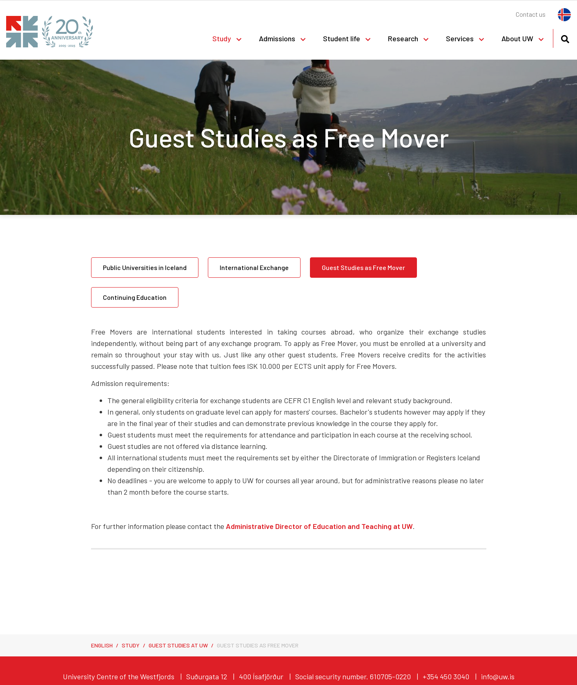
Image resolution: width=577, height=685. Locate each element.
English (102, 645)
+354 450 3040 (446, 676)
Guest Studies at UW (178, 645)
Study (131, 645)
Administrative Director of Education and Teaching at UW (319, 526)
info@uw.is (498, 676)
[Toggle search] (565, 37)
